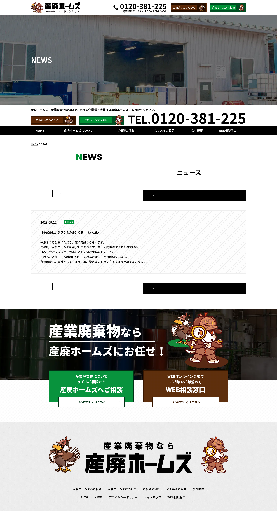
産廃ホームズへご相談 (87, 480)
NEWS (98, 488)
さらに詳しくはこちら (91, 393)
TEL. (187, 117)
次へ (42, 193)
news (44, 143)
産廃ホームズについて (122, 480)
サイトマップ (152, 488)
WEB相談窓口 (176, 488)
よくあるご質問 (176, 480)
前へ (67, 193)
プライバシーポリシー (123, 488)
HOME (34, 143)
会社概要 (198, 480)
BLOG (84, 488)
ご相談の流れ (151, 480)
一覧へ (223, 193)
